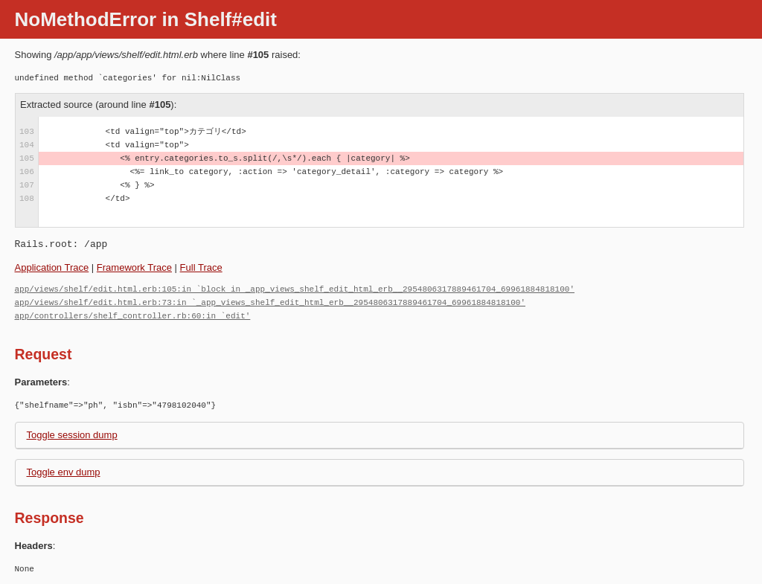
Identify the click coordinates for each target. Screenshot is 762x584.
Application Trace (52, 267)
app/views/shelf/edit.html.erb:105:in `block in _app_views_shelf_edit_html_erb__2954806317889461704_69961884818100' (294, 289)
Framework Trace (134, 267)
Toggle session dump (72, 434)
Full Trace (201, 267)
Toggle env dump (63, 472)
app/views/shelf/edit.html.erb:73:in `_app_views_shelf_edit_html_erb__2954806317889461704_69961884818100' (270, 302)
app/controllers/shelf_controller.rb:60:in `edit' (133, 315)
